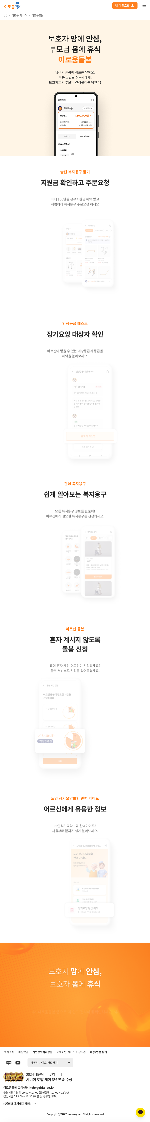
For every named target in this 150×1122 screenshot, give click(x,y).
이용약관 (23, 1052)
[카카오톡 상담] (140, 1112)
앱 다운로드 (125, 5)
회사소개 (9, 1052)
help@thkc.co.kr (41, 1087)
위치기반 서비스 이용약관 (71, 1052)
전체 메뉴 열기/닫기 (144, 5)
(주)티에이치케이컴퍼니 (17, 1104)
